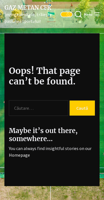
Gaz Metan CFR (27, 7)
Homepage (19, 155)
